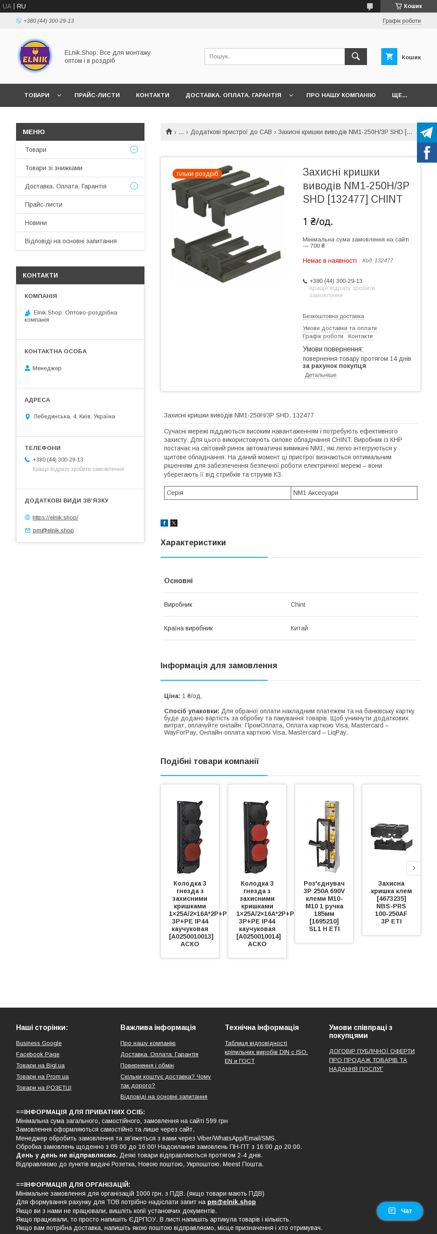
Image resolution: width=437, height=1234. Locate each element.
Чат (400, 1211)
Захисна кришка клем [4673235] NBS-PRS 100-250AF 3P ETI (392, 902)
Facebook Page (37, 1054)
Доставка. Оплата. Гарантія (233, 95)
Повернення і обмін (147, 1065)
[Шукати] (356, 56)
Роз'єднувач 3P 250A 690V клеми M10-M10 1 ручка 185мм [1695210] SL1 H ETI (325, 906)
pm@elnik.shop (53, 530)
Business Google (39, 1043)
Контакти (152, 95)
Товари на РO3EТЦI (43, 1087)
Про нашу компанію (341, 95)
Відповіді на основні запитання (71, 241)
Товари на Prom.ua (42, 1076)
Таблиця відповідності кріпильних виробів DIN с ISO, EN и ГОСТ (266, 1052)
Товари (36, 95)
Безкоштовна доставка (333, 316)
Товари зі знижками (53, 168)
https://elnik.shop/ (55, 517)
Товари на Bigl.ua (40, 1065)
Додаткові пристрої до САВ (231, 131)
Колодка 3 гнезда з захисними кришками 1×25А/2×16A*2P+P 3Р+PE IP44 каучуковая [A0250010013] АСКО (199, 914)
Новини (36, 222)
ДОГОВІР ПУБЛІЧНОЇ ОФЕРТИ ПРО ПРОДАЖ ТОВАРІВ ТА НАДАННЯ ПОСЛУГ (372, 1060)
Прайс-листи (97, 95)
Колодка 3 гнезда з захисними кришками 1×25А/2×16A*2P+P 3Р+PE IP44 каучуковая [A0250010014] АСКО (266, 914)
